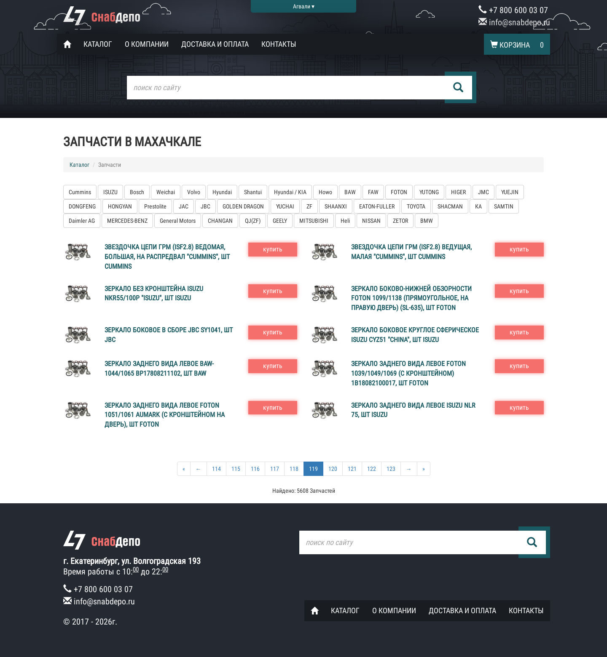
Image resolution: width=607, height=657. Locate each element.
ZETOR (400, 220)
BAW (350, 192)
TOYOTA (416, 206)
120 (332, 468)
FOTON (399, 192)
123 (391, 468)
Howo (325, 192)
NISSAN (371, 220)
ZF (309, 206)
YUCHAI (285, 206)
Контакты (278, 44)
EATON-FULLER (377, 206)
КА (478, 206)
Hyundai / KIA (290, 192)
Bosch (137, 192)
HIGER (458, 192)
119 (313, 468)
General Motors (178, 220)
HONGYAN (120, 206)
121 (352, 468)
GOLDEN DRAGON (243, 206)
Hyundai (222, 192)
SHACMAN (450, 206)
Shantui (253, 192)
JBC (205, 206)
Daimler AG (82, 220)
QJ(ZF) (253, 220)
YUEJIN (509, 192)
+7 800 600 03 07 (513, 10)
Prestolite (155, 206)
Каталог (97, 44)
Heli (345, 220)
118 (294, 468)
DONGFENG (82, 206)
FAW (373, 192)
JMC (483, 192)
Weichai (165, 192)
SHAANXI (336, 206)
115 (235, 468)
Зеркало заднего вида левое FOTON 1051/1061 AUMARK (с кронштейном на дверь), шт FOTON (165, 415)
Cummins (80, 192)
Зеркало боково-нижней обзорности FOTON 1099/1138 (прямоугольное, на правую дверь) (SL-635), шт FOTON (411, 298)
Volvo (193, 192)
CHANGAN (220, 220)
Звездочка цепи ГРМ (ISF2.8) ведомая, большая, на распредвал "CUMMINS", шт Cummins (167, 256)
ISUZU (110, 192)
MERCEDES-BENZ (127, 220)
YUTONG (429, 192)
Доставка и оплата (215, 44)
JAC (183, 206)
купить (272, 249)
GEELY (280, 220)
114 (216, 468)
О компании (147, 44)
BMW (426, 220)
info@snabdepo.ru (514, 22)
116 (255, 468)
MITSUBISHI (313, 220)
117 (274, 468)
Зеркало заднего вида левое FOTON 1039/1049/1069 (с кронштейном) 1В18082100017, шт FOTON (408, 373)
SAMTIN (503, 206)
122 (371, 468)
